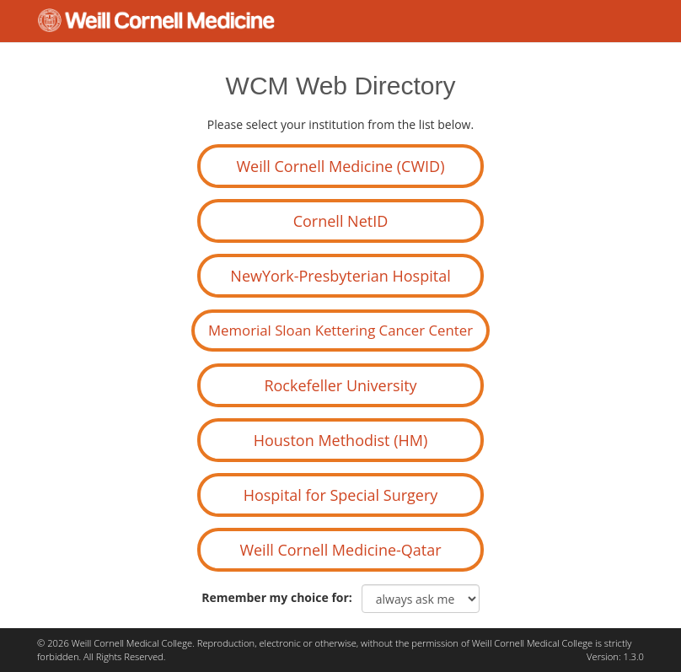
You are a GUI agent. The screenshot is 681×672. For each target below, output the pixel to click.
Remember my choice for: (279, 597)
